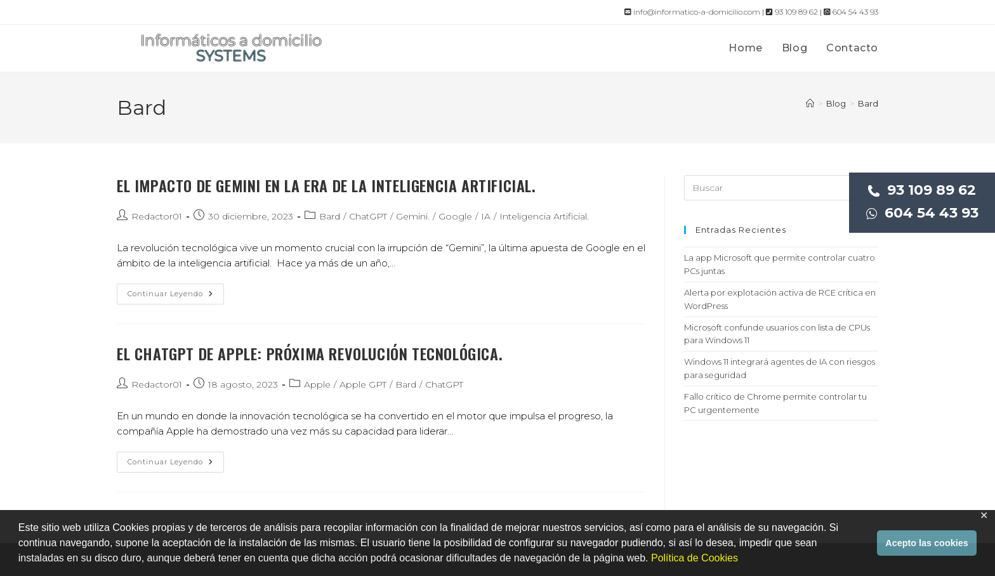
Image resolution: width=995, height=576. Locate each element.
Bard (868, 103)
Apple (317, 384)
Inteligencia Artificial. (544, 216)
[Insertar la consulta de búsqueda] (781, 187)
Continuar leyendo (176, 296)
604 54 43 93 (922, 212)
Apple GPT (362, 384)
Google (455, 216)
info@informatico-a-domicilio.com (692, 11)
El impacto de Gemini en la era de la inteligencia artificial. (326, 185)
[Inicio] (810, 103)
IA (486, 216)
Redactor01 (156, 216)
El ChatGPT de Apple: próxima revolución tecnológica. (310, 353)
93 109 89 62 (922, 190)
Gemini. (413, 216)
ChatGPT (368, 216)
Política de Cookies (694, 558)
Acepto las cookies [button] (926, 543)
